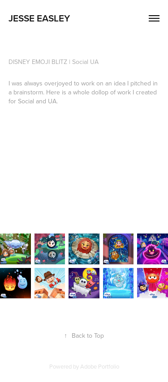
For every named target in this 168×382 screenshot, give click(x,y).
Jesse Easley (39, 18)
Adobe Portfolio (99, 366)
